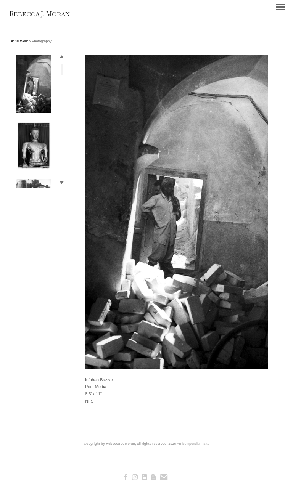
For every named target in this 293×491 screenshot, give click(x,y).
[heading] (40, 15)
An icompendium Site (193, 444)
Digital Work (19, 41)
